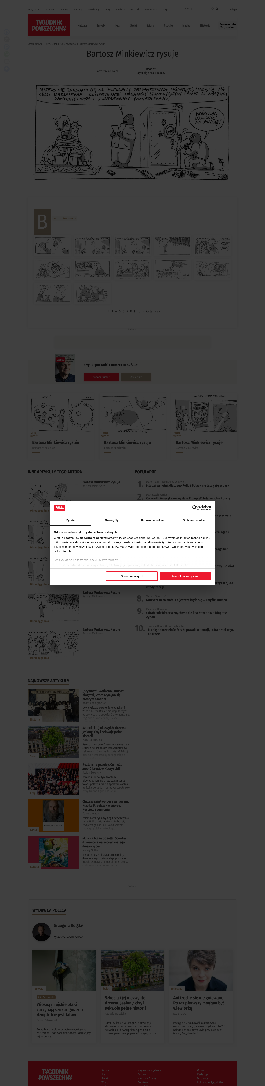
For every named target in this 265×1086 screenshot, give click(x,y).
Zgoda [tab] (70, 520)
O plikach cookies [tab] (194, 520)
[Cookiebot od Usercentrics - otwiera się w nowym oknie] (195, 508)
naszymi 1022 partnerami (81, 537)
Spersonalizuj (132, 576)
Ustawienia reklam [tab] (153, 520)
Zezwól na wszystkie (185, 576)
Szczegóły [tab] (112, 520)
